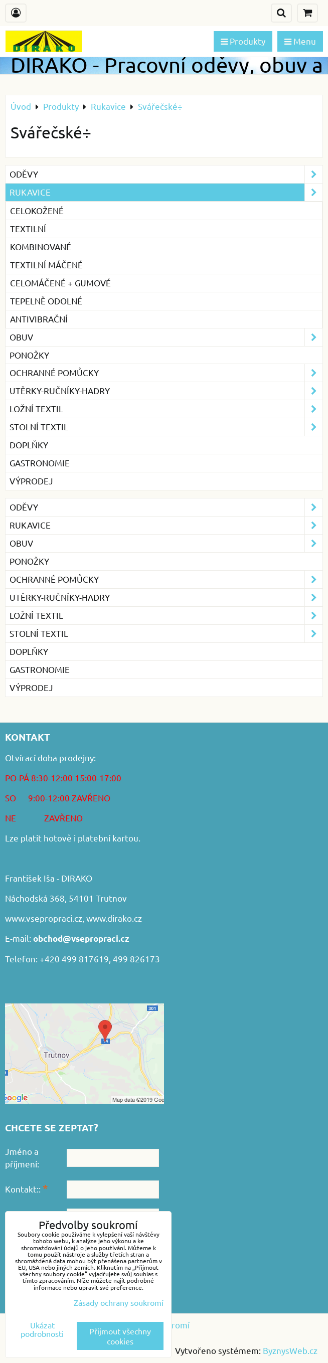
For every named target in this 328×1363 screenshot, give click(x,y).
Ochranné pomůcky (166, 373)
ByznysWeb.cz (290, 1350)
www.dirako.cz (114, 918)
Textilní (28, 228)
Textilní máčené (46, 264)
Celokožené (37, 210)
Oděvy (166, 174)
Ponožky (29, 355)
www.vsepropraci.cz (43, 918)
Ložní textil (166, 409)
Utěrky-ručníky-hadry (166, 391)
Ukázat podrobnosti (42, 1329)
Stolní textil (166, 427)
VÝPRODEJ (31, 480)
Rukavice (166, 192)
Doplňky (29, 444)
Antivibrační (39, 318)
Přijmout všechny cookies (120, 1336)
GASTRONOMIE (40, 462)
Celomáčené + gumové (60, 282)
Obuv (166, 337)
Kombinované (40, 246)
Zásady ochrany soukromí (118, 1302)
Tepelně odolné (46, 300)
